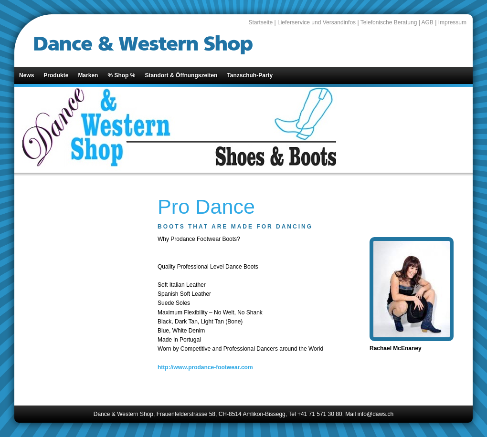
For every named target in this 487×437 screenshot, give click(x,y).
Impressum (452, 22)
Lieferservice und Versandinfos (316, 22)
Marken (88, 75)
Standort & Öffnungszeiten (181, 75)
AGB (428, 22)
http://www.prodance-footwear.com (205, 367)
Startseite (260, 22)
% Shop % (121, 75)
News (26, 75)
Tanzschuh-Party (250, 75)
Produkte (55, 75)
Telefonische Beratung (388, 22)
